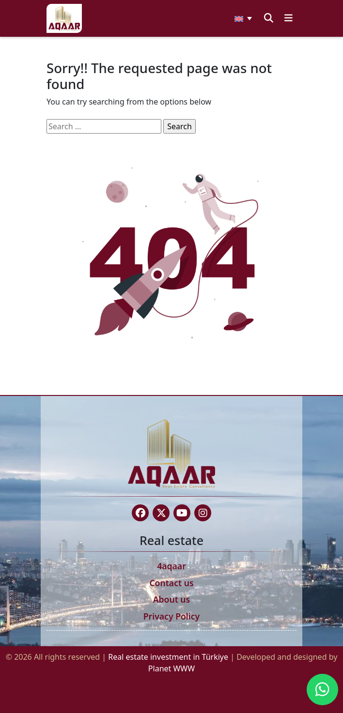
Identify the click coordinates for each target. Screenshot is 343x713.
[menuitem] (243, 18)
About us (171, 599)
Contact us (171, 583)
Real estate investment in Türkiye (169, 657)
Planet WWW (171, 668)
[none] (243, 18)
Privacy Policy (171, 616)
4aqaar (171, 566)
